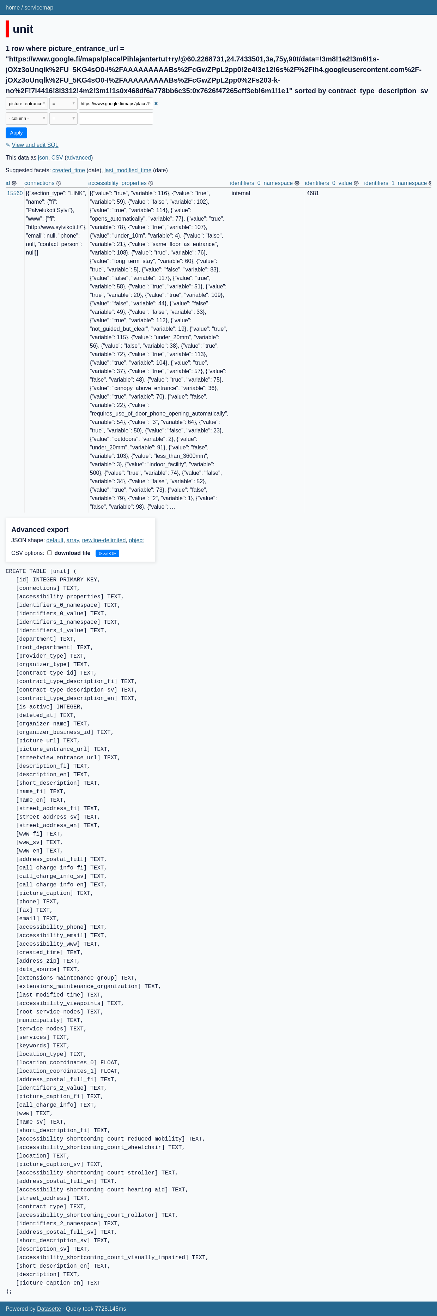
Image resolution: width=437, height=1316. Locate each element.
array (73, 540)
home (13, 8)
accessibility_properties (117, 183)
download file (69, 553)
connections (39, 183)
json (43, 158)
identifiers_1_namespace (395, 183)
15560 (15, 193)
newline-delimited (104, 540)
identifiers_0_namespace (261, 183)
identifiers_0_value (328, 183)
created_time (69, 170)
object (136, 540)
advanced (79, 158)
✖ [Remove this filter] (156, 103)
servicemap (38, 8)
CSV (57, 158)
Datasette (49, 1309)
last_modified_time (127, 170)
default (55, 540)
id (8, 183)
